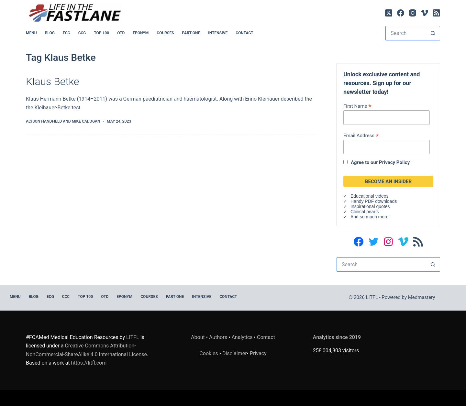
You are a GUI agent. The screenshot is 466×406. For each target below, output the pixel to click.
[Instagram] (412, 12)
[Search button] (433, 33)
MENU (31, 33)
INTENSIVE (217, 33)
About (198, 337)
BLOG (50, 33)
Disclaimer (234, 353)
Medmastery (421, 297)
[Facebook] (400, 12)
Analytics (241, 337)
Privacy (258, 353)
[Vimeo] (424, 12)
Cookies (209, 353)
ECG (66, 33)
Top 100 (101, 33)
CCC (82, 33)
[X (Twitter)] (388, 12)
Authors (218, 337)
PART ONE (191, 33)
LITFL (132, 337)
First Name (357, 106)
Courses (165, 33)
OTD (121, 33)
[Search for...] (405, 33)
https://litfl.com (89, 363)
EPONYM (141, 33)
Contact (244, 33)
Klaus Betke (52, 81)
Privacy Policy (394, 162)
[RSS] (436, 12)
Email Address (361, 135)
